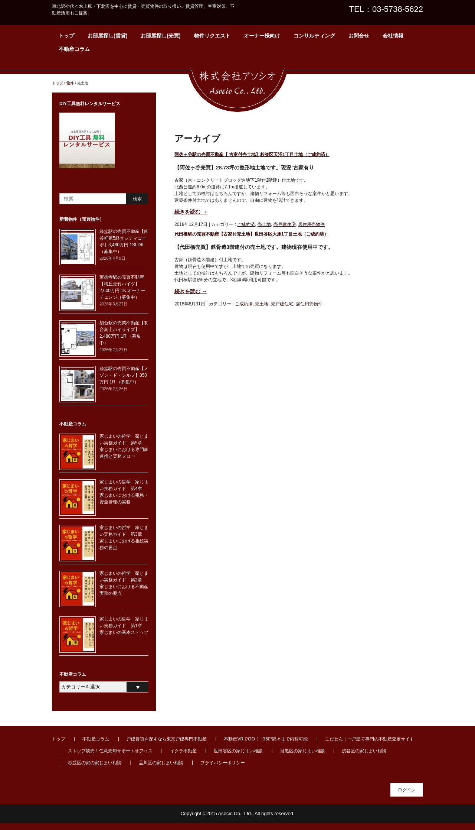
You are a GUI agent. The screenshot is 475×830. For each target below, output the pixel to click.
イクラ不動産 (183, 750)
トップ (66, 36)
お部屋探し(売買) (160, 36)
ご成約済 (246, 224)
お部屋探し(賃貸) (107, 36)
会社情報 (393, 36)
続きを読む (190, 212)
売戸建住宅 (284, 224)
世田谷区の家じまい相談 (238, 750)
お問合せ (358, 36)
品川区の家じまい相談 (161, 762)
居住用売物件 (311, 224)
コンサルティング (314, 36)
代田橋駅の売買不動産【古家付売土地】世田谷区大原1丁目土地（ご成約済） (251, 234)
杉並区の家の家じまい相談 (94, 762)
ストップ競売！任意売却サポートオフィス (110, 750)
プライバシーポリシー (222, 762)
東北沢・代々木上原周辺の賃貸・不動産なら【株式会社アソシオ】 (237, 87)
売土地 (264, 224)
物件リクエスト (212, 36)
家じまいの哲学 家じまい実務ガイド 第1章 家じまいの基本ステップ (123, 625)
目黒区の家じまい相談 (302, 750)
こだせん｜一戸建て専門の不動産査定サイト (369, 739)
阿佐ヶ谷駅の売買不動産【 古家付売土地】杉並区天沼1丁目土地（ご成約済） (252, 154)
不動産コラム (74, 49)
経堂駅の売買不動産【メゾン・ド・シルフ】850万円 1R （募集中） (123, 375)
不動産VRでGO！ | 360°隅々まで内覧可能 (266, 739)
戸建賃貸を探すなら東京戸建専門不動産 (167, 739)
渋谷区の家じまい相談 (364, 750)
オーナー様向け (262, 36)
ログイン (407, 789)
